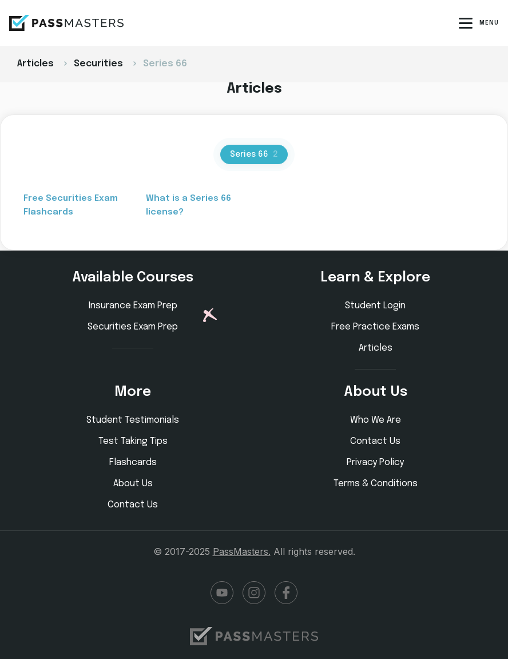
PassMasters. (242, 551)
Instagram (254, 593)
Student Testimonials (132, 420)
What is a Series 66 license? (188, 205)
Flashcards (133, 462)
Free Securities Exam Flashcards (70, 205)
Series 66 (254, 154)
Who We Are (375, 420)
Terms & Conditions (376, 484)
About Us (133, 484)
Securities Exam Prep (133, 327)
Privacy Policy (375, 462)
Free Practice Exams (375, 327)
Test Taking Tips (133, 441)
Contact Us (133, 505)
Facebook (286, 593)
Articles (375, 348)
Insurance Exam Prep (133, 306)
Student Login (375, 306)
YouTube (222, 593)
